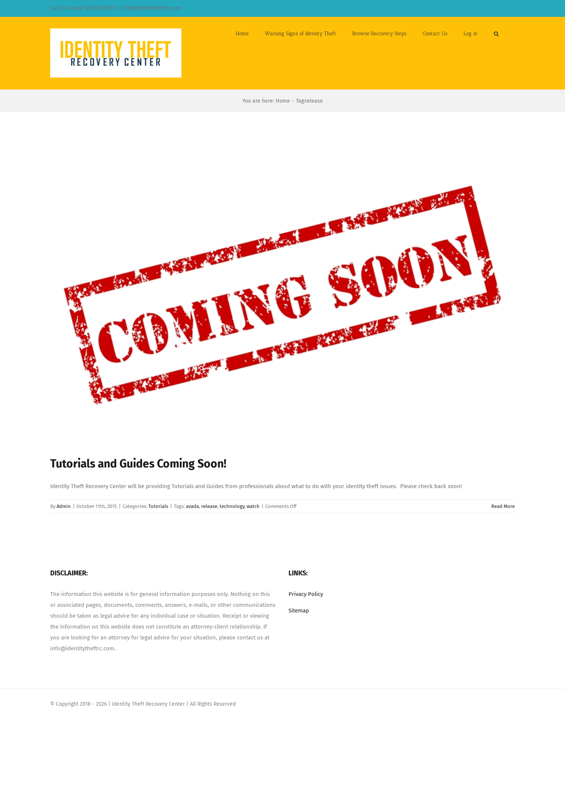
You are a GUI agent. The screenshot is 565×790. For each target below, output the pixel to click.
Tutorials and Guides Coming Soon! (138, 463)
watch (253, 506)
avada (192, 506)
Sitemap (298, 610)
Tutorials (158, 506)
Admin (64, 506)
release (209, 506)
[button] (496, 33)
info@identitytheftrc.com (151, 8)
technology (232, 506)
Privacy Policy (305, 594)
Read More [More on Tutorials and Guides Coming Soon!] (503, 506)
